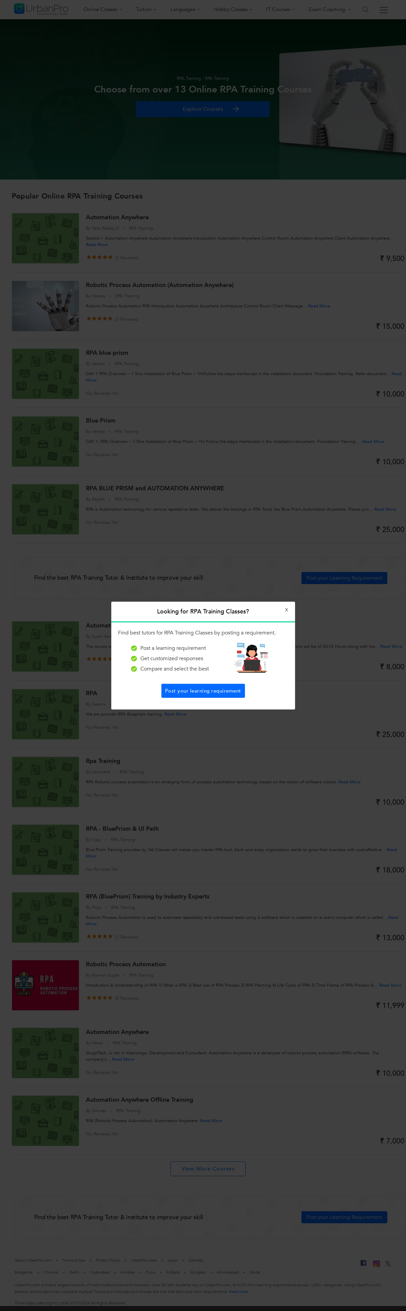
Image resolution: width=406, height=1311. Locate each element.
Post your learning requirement (203, 690)
